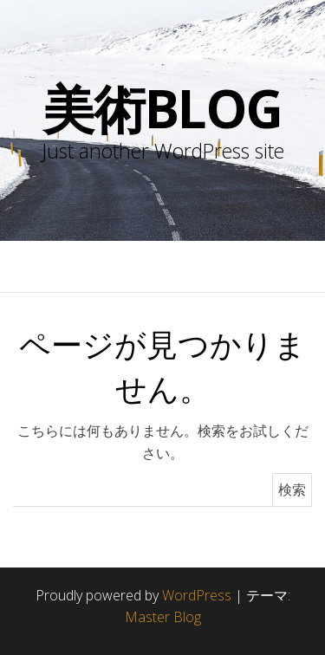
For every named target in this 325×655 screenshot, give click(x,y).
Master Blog (163, 616)
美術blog (162, 108)
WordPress (196, 595)
